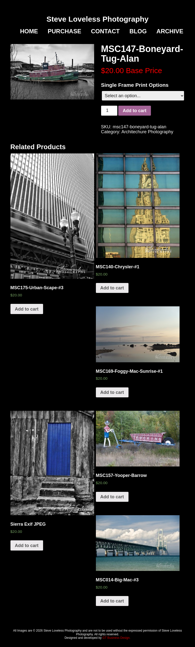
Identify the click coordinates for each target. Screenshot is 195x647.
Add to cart (134, 110)
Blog (138, 31)
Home (29, 31)
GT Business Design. (116, 638)
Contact (105, 31)
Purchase (64, 31)
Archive (169, 31)
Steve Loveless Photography (97, 19)
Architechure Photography (147, 131)
